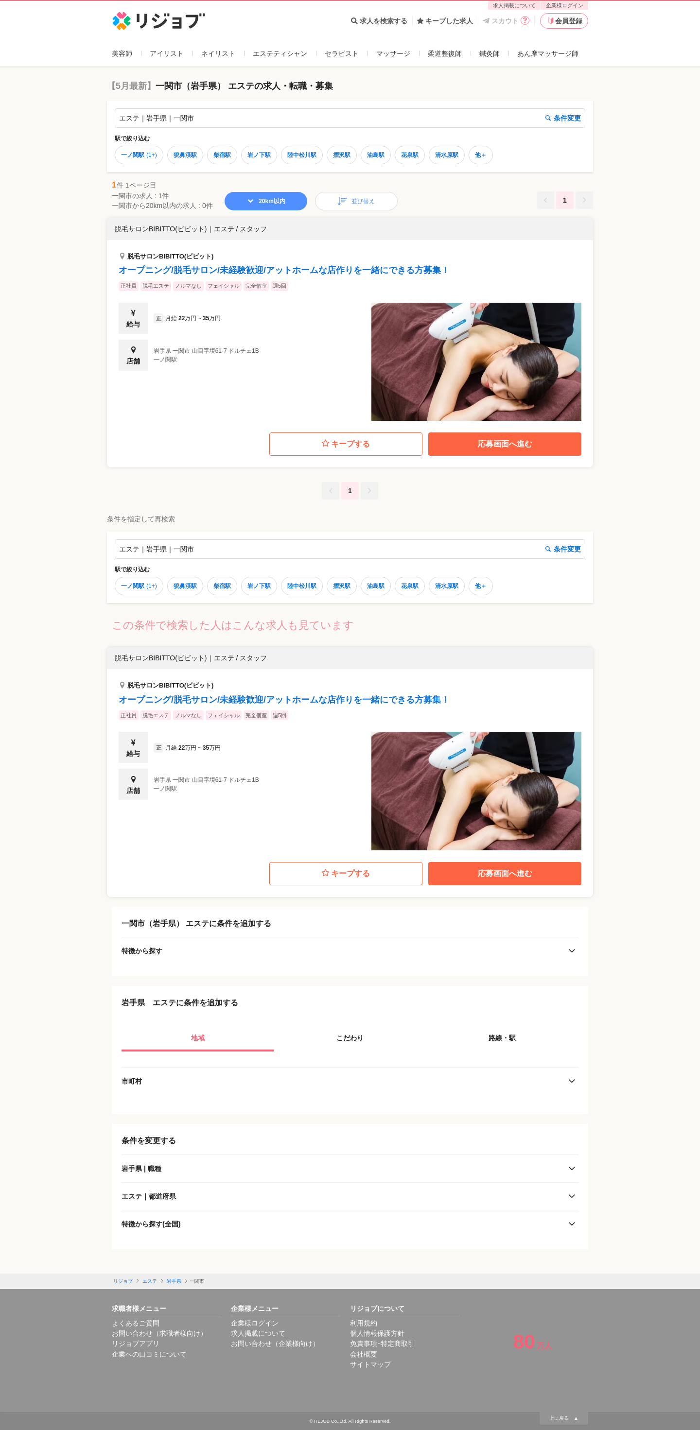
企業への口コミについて (149, 1354)
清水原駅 (446, 155)
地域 (198, 1038)
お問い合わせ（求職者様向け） (159, 1333)
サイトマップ (370, 1364)
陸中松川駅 (301, 155)
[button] (350, 319)
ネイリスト (218, 53)
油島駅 (376, 155)
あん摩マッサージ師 (547, 53)
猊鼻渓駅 (185, 155)
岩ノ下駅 (259, 155)
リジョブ (123, 1281)
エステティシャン (280, 53)
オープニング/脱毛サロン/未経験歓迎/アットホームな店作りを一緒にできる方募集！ (284, 270)
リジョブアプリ (135, 1343)
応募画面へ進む (505, 444)
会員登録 (564, 21)
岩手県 (174, 1281)
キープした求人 (445, 21)
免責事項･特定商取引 (382, 1343)
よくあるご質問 (135, 1323)
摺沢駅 (341, 155)
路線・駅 (502, 1038)
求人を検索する (379, 21)
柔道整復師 (445, 53)
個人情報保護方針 (377, 1333)
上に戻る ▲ (563, 1418)
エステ (149, 1281)
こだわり (350, 1038)
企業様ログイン (564, 5)
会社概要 (363, 1354)
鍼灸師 (489, 53)
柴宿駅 (222, 155)
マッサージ (393, 53)
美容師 (122, 53)
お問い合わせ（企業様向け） (275, 1343)
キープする (346, 443)
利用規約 (363, 1323)
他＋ (481, 155)
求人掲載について (514, 5)
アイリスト (167, 53)
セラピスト (342, 53)
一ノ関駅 (139, 155)
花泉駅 (410, 155)
